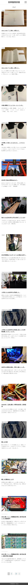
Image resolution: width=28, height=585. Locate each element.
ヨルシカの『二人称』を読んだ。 (10, 30)
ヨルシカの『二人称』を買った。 (10, 68)
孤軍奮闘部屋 (12, 583)
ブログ (3, 10)
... (15, 36)
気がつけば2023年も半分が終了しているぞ (13, 217)
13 (16, 573)
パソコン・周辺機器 (8, 272)
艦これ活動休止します (7, 479)
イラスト (3, 85)
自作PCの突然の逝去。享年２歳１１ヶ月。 (13, 367)
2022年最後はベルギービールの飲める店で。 (13, 255)
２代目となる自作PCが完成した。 (10, 292)
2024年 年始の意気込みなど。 (9, 180)
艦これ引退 (4, 442)
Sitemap (17, 583)
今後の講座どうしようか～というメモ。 (12, 105)
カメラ (3, 384)
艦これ (3, 422)
